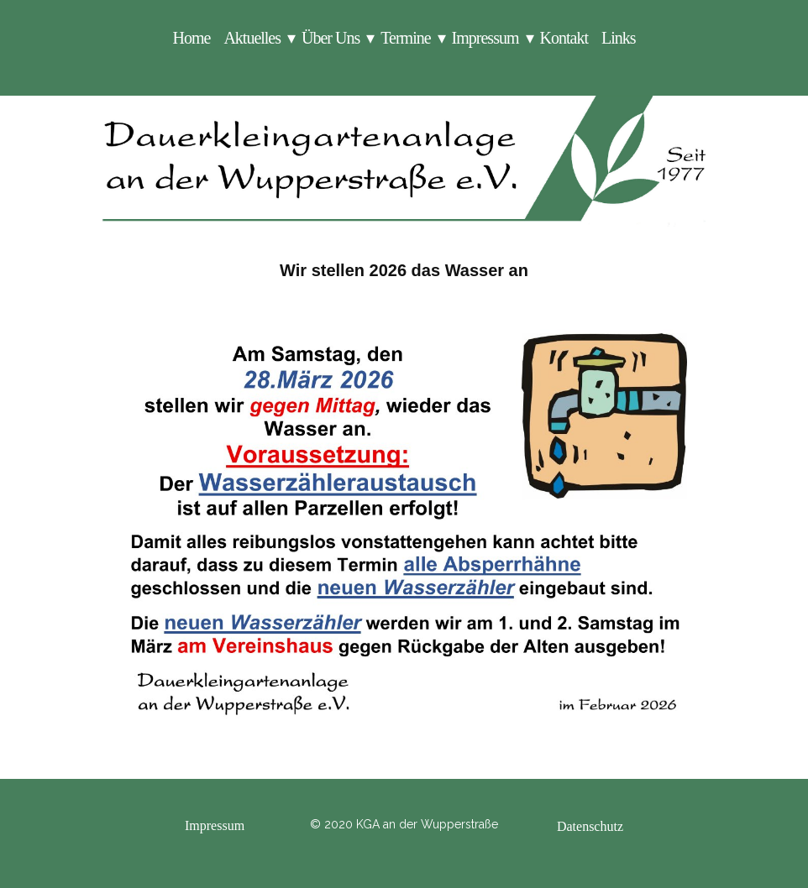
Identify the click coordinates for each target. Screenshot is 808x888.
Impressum (485, 38)
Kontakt (564, 38)
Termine (405, 38)
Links (618, 38)
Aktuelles (252, 38)
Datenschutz (590, 826)
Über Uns (330, 38)
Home (191, 38)
